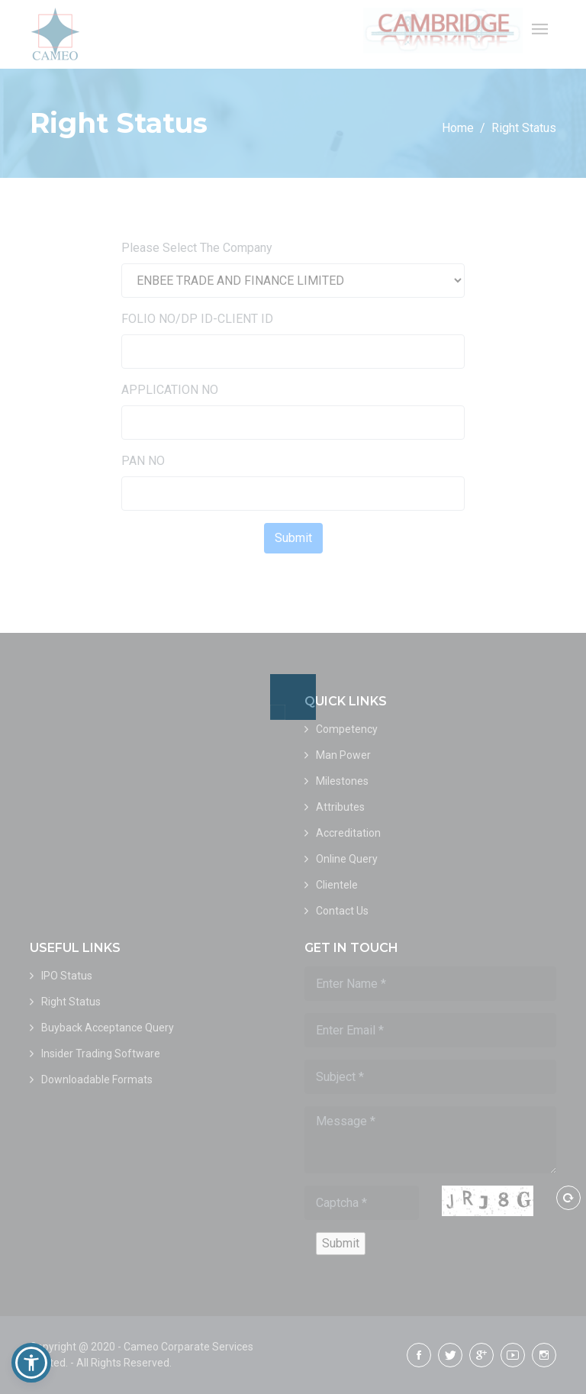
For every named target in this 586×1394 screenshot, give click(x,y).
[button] (31, 1363)
